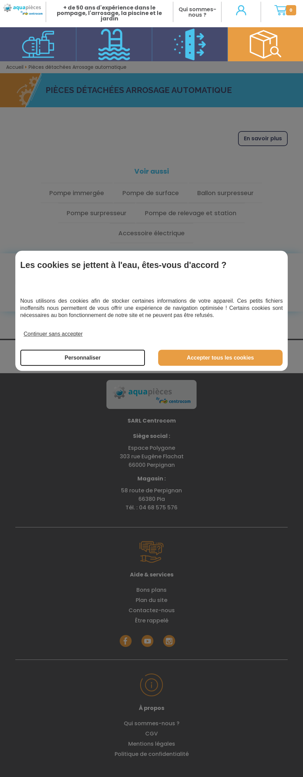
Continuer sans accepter (53, 334)
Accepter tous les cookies (220, 358)
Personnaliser (83, 358)
